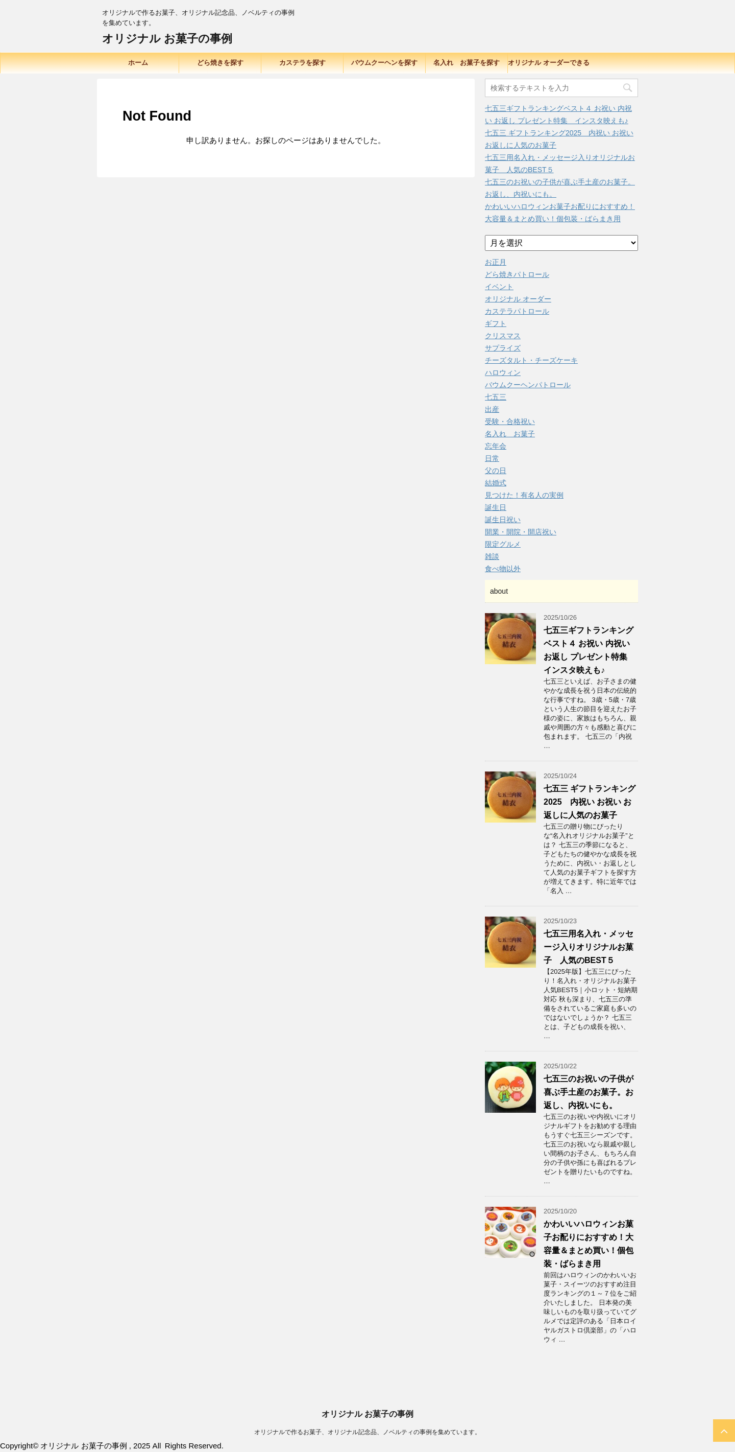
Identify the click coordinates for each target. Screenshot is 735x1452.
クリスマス (503, 336)
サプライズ (503, 348)
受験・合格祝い (510, 421)
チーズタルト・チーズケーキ (531, 360)
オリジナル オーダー (518, 299)
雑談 (492, 556)
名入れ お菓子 (510, 434)
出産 (492, 409)
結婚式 (495, 483)
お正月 (495, 262)
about (499, 591)
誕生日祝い (503, 520)
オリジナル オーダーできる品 (549, 66)
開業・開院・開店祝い (520, 532)
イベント (499, 287)
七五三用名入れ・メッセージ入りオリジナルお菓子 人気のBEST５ (588, 947)
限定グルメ (503, 544)
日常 (492, 458)
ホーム (138, 62)
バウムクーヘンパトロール (528, 385)
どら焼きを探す (220, 62)
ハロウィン (503, 372)
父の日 (495, 470)
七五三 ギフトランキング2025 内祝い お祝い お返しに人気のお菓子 (589, 801)
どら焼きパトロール (517, 274)
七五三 (495, 397)
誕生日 (495, 507)
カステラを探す (302, 62)
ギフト (495, 323)
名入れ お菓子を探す (466, 62)
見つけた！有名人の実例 (524, 495)
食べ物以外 (503, 569)
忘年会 (495, 446)
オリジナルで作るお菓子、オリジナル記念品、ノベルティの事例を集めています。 (367, 1432)
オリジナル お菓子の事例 (167, 38)
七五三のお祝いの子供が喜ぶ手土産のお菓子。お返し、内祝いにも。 (588, 1092)
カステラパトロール (517, 311)
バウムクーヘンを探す (384, 62)
